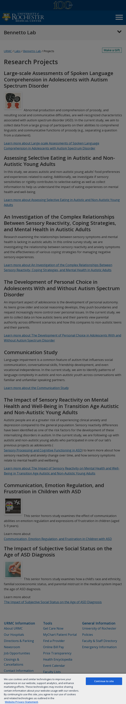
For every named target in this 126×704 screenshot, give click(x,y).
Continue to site (104, 681)
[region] (63, 688)
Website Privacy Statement (21, 702)
